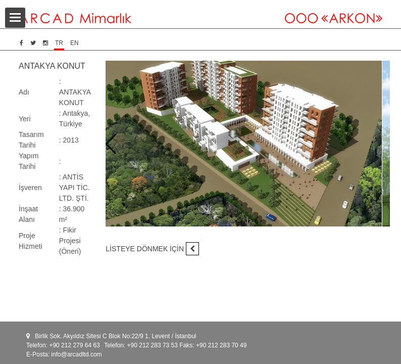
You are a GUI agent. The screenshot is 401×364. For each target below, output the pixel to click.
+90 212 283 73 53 (152, 345)
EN (74, 43)
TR (59, 43)
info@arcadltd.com (76, 354)
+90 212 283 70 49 (221, 345)
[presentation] (111, 144)
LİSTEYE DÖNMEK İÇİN (152, 248)
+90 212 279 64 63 (74, 345)
